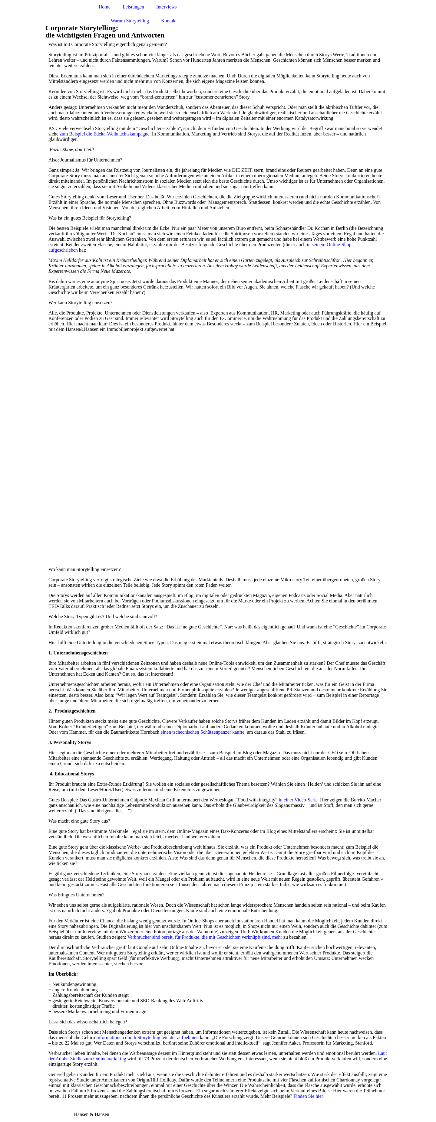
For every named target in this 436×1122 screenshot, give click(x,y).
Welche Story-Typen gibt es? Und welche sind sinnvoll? (102, 616)
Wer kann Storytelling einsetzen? (80, 302)
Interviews (166, 6)
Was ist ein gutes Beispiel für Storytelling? (89, 217)
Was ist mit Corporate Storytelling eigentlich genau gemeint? (107, 44)
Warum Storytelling (130, 20)
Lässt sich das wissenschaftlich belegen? (87, 1021)
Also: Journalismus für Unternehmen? (85, 159)
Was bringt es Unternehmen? (76, 894)
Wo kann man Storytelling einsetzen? (84, 569)
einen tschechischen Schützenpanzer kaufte (202, 732)
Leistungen (133, 6)
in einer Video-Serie (298, 799)
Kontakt (169, 20)
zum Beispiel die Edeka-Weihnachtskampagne (105, 133)
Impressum (56, 1114)
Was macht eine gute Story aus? (79, 821)
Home (105, 6)
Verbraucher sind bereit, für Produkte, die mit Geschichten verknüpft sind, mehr (205, 937)
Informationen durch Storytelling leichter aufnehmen (147, 1037)
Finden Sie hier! (309, 1096)
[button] (218, 44)
